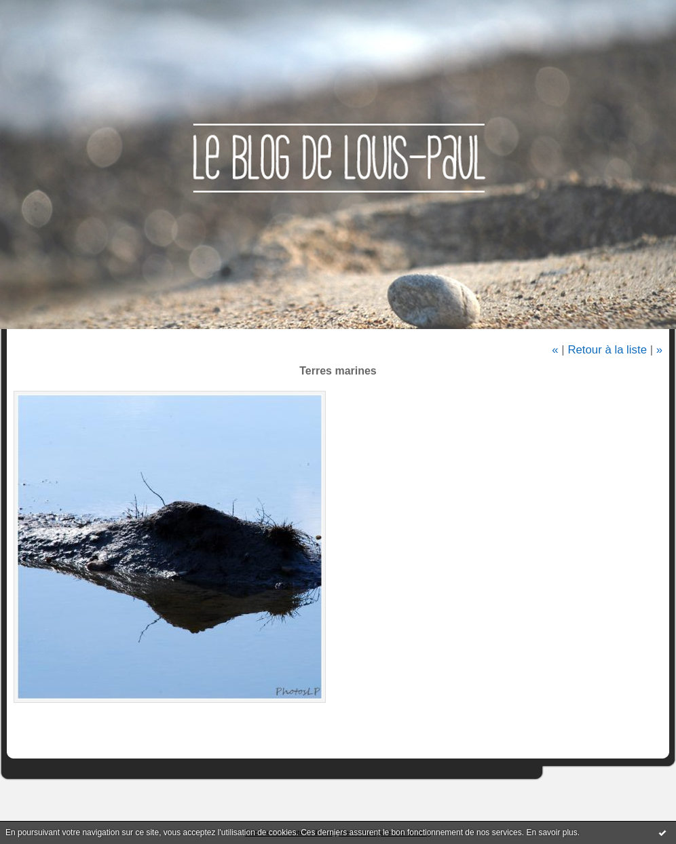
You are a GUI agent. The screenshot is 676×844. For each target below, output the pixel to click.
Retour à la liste (607, 349)
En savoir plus (551, 832)
